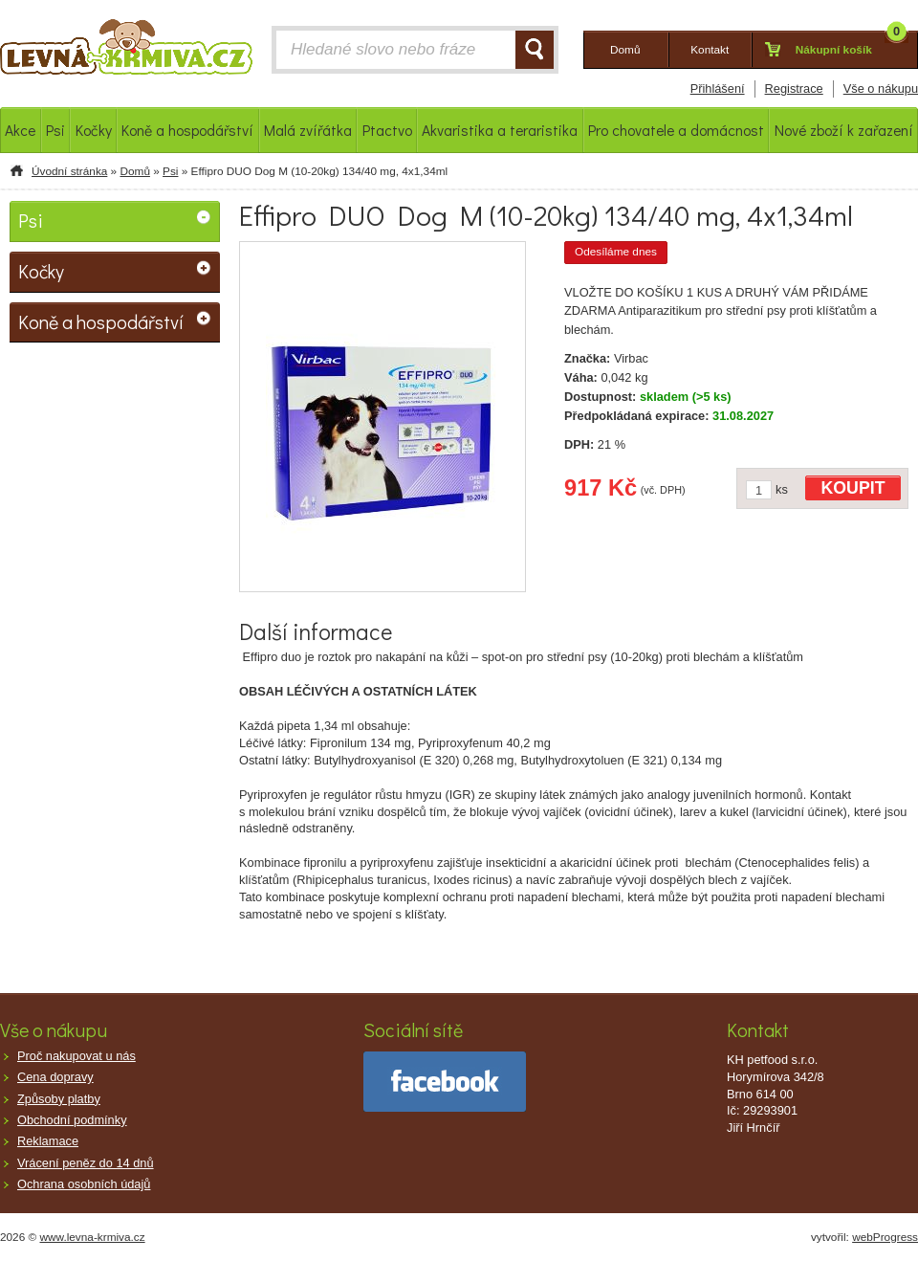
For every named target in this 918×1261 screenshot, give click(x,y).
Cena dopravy (55, 1077)
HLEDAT (534, 50)
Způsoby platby (58, 1099)
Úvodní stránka (69, 171)
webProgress (885, 1237)
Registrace (794, 88)
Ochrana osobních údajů (83, 1184)
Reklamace (47, 1141)
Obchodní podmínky (72, 1120)
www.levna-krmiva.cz (92, 1237)
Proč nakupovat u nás (76, 1056)
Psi (170, 171)
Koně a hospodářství (101, 321)
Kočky (41, 270)
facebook (444, 1081)
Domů (134, 171)
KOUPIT (853, 488)
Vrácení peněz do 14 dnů (85, 1163)
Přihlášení (717, 88)
